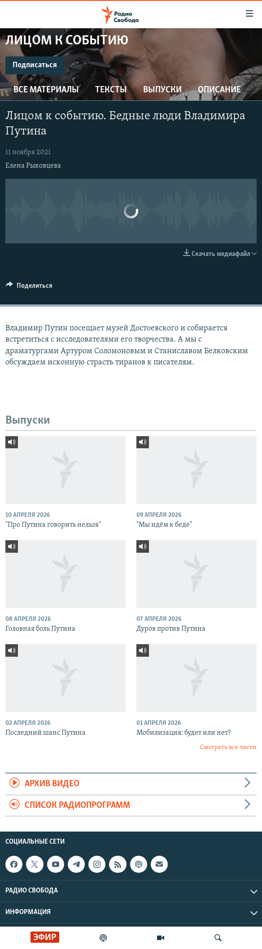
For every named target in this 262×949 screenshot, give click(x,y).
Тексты (111, 90)
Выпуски (162, 90)
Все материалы (46, 90)
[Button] (29, 287)
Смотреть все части (228, 747)
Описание (219, 90)
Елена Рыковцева (33, 165)
